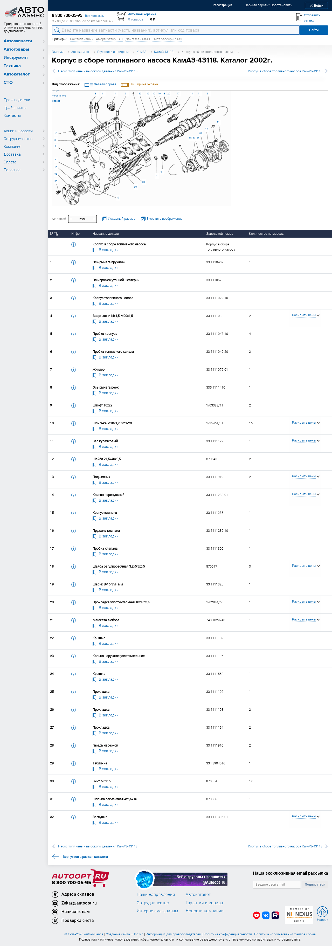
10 (55, 133)
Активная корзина (142, 14)
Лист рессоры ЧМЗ (167, 39)
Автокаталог (17, 74)
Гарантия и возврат (205, 903)
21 (218, 122)
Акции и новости (18, 130)
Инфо (75, 233)
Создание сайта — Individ (124, 934)
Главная (57, 52)
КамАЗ (141, 52)
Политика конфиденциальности (227, 934)
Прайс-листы (15, 107)
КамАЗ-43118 (164, 52)
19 (154, 93)
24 (55, 174)
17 (178, 93)
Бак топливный (81, 39)
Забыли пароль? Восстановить (268, 5)
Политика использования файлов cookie (285, 934)
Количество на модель (266, 233)
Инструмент (16, 58)
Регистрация (222, 5)
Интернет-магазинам (157, 911)
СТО (8, 82)
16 (159, 93)
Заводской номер (219, 233)
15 (148, 93)
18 (163, 93)
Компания (12, 146)
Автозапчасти (18, 41)
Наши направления (156, 894)
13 (55, 167)
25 (190, 138)
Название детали (106, 233)
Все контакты (95, 16)
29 (135, 187)
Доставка (12, 154)
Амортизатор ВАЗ (109, 39)
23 (200, 133)
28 (143, 182)
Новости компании (205, 911)
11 (199, 93)
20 (168, 93)
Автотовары (16, 49)
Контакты (12, 115)
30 (55, 181)
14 (191, 93)
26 (194, 138)
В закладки (106, 249)
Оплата (10, 161)
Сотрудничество (18, 138)
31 (208, 93)
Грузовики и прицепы (113, 52)
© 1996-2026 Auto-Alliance (83, 934)
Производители (17, 99)
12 (117, 197)
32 (140, 93)
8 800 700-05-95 (71, 882)
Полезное (12, 169)
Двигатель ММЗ (138, 39)
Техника (12, 66)
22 (206, 129)
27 (198, 138)
